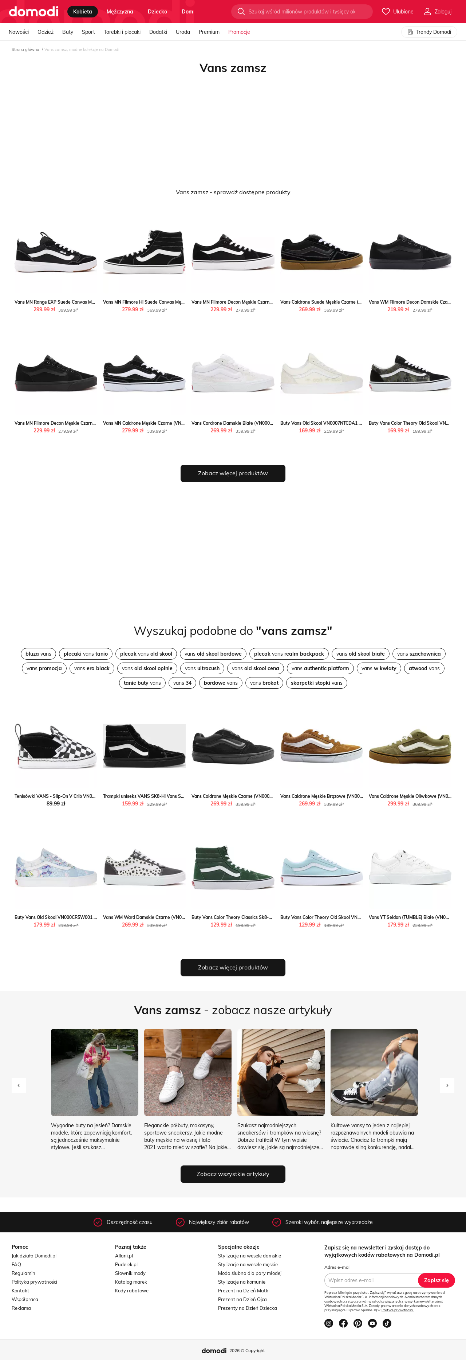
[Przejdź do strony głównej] (34, 11)
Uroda (183, 32)
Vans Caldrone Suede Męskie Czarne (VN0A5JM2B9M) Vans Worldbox (352, 302)
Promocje (239, 32)
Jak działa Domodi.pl (34, 1256)
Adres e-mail (337, 1267)
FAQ (16, 1264)
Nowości (19, 32)
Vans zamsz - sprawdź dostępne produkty (233, 192)
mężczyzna (120, 11)
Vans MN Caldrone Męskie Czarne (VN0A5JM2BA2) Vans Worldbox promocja (181, 423)
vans (38, 654)
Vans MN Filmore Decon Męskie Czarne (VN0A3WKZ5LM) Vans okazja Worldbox (274, 302)
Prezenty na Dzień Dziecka (247, 1308)
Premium (209, 32)
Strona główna (25, 49)
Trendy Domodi (429, 32)
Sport (88, 32)
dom (187, 11)
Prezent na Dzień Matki (243, 1290)
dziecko (157, 11)
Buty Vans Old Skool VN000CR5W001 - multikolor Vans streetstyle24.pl (89, 917)
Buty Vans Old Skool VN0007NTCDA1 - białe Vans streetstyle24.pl (348, 423)
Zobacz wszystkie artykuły (233, 1173)
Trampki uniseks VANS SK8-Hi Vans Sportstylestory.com (162, 796)
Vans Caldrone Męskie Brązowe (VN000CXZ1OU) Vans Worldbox (347, 796)
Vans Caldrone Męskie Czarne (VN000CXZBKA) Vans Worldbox (256, 796)
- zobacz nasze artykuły (233, 1010)
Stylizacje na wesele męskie (248, 1264)
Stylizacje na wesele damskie (249, 1256)
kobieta (82, 11)
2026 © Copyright (247, 1350)
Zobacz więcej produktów (233, 473)
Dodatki (158, 32)
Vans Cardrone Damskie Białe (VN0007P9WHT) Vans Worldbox (256, 423)
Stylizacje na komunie (241, 1282)
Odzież (45, 32)
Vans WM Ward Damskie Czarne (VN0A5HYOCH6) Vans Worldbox (171, 917)
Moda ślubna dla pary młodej (249, 1273)
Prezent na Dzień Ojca (242, 1299)
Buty (67, 32)
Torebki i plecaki (122, 32)
